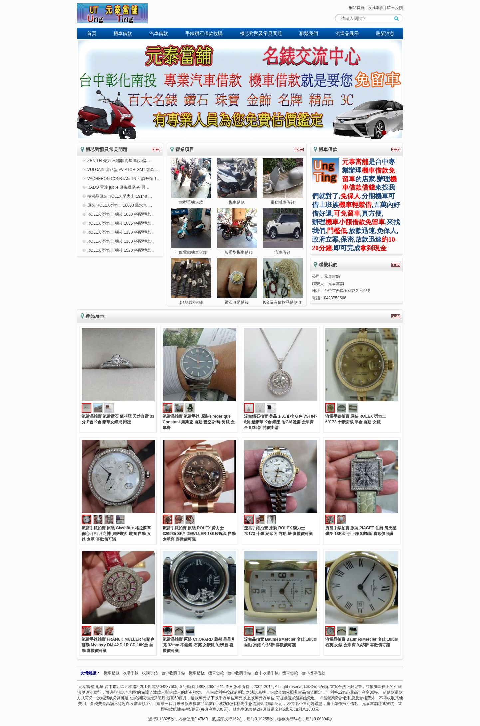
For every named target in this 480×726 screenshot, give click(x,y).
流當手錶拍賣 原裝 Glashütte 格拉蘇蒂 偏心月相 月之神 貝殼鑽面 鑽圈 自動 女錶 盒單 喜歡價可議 (116, 534)
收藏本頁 (376, 7)
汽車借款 (158, 33)
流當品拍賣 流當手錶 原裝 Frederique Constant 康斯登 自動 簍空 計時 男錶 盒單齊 (199, 422)
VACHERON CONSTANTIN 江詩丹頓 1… (124, 178)
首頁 (91, 33)
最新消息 (385, 33)
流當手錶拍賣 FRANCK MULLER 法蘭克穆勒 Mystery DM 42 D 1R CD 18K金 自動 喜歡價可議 (118, 645)
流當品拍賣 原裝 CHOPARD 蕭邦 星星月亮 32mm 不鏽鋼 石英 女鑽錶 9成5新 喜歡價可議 (199, 645)
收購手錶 (131, 673)
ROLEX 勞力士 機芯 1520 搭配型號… (120, 250)
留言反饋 (395, 7)
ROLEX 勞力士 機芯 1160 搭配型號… (120, 241)
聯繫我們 (308, 33)
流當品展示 (347, 33)
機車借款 (123, 33)
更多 (156, 149)
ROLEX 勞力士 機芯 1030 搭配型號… (120, 214)
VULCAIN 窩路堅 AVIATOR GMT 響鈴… (122, 169)
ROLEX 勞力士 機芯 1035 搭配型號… (120, 223)
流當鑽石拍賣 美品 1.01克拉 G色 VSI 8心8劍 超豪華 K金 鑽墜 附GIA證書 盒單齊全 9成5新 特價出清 (280, 422)
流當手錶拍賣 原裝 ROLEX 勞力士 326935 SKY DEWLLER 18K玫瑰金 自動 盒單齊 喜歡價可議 (199, 534)
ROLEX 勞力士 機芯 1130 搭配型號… (120, 232)
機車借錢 (197, 673)
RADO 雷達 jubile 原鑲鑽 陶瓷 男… (118, 187)
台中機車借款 (313, 673)
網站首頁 (356, 7)
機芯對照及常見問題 (261, 33)
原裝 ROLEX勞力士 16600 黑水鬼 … (119, 205)
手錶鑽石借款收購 (204, 33)
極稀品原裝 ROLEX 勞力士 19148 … (119, 196)
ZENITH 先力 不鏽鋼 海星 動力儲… (118, 160)
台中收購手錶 (173, 673)
